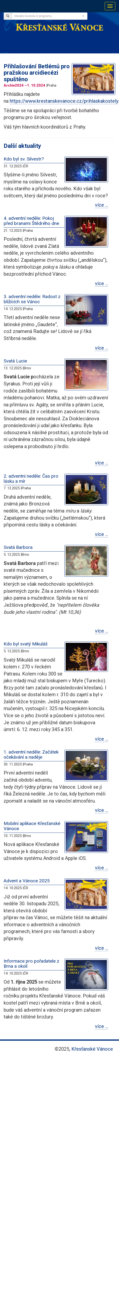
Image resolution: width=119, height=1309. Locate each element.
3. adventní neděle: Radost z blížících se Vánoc (32, 299)
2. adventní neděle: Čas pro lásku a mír (31, 478)
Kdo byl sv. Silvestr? (24, 159)
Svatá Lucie (15, 361)
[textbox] (48, 16)
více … (101, 205)
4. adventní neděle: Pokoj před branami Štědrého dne (31, 220)
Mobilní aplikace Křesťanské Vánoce (32, 826)
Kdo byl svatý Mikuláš (26, 644)
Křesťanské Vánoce (92, 1049)
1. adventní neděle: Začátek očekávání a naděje (31, 754)
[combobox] (49, 16)
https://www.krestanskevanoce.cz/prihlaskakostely (64, 101)
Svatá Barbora (18, 547)
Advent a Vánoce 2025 (27, 881)
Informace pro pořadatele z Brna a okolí (31, 963)
